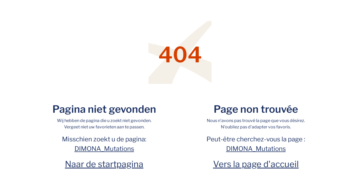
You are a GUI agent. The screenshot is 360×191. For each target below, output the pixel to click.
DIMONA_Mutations (104, 149)
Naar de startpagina (104, 164)
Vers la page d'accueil (256, 164)
